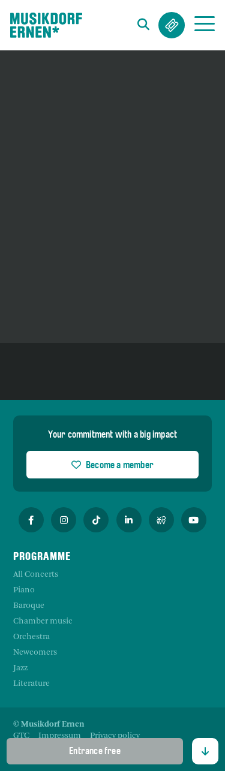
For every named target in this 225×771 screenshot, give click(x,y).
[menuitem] (21, 736)
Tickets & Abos (171, 25)
